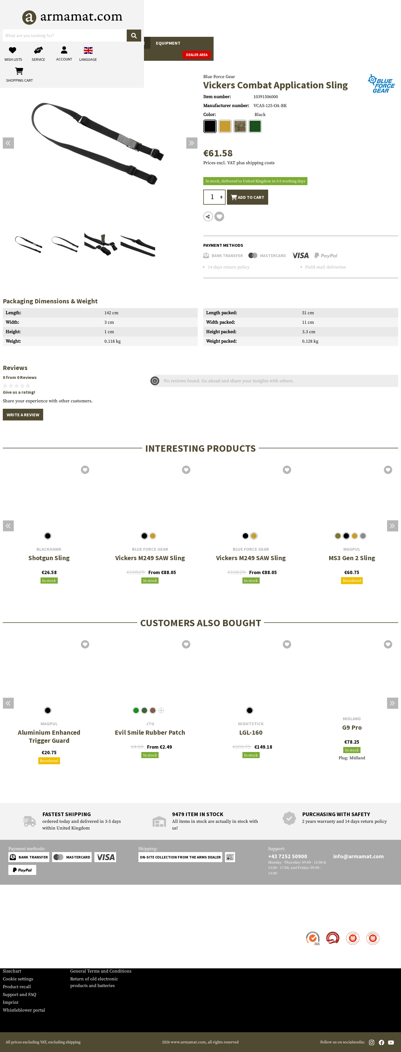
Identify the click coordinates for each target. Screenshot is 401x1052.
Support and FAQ (19, 994)
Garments (91, 43)
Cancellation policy (89, 963)
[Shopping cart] (363, 18)
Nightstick (251, 723)
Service (13, 921)
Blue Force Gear (219, 76)
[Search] (237, 18)
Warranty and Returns (25, 955)
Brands (314, 43)
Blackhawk (49, 549)
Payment (11, 948)
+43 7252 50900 (287, 856)
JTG (150, 723)
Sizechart (12, 971)
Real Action (261, 43)
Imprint (10, 1002)
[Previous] (8, 143)
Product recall (17, 987)
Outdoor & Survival (214, 43)
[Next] (191, 143)
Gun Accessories (50, 43)
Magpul (351, 549)
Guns (14, 43)
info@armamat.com (358, 856)
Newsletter (13, 963)
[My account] (311, 18)
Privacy (77, 955)
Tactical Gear (129, 43)
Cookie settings (18, 979)
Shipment (12, 940)
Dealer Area (384, 42)
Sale (290, 43)
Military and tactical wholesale (100, 940)
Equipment (168, 43)
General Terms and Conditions (100, 971)
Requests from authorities (96, 948)
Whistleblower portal (24, 1010)
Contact (10, 932)
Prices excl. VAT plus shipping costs (239, 163)
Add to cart (247, 197)
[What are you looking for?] (178, 18)
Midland (352, 718)
